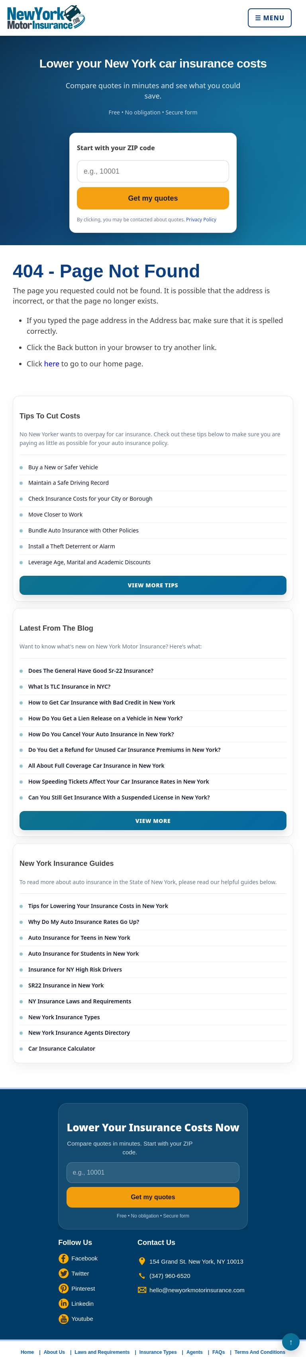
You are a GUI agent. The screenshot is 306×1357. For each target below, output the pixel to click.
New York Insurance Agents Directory (79, 1032)
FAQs (218, 1352)
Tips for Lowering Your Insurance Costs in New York (98, 906)
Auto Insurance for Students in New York (83, 953)
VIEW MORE (153, 821)
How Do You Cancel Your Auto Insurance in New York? (101, 734)
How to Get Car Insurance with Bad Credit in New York (101, 702)
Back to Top (291, 1342)
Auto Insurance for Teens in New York (79, 937)
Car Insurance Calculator (61, 1048)
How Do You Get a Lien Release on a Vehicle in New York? (105, 718)
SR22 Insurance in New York (66, 985)
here (52, 363)
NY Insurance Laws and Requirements (79, 1001)
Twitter (80, 1273)
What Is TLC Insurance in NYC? (69, 686)
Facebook (84, 1258)
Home (27, 1352)
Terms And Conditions (260, 1352)
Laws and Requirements (102, 1352)
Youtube (82, 1318)
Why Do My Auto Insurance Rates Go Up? (83, 921)
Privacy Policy (201, 219)
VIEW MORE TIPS (153, 585)
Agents (194, 1352)
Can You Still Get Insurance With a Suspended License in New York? (119, 797)
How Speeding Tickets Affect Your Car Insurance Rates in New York (118, 781)
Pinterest (83, 1288)
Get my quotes (153, 198)
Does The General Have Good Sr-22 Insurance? (90, 670)
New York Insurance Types (64, 1017)
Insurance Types (158, 1352)
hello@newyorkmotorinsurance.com (197, 1290)
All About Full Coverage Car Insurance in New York (96, 765)
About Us (54, 1352)
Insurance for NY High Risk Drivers (75, 969)
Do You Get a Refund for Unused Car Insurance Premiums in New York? (124, 749)
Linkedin (82, 1303)
